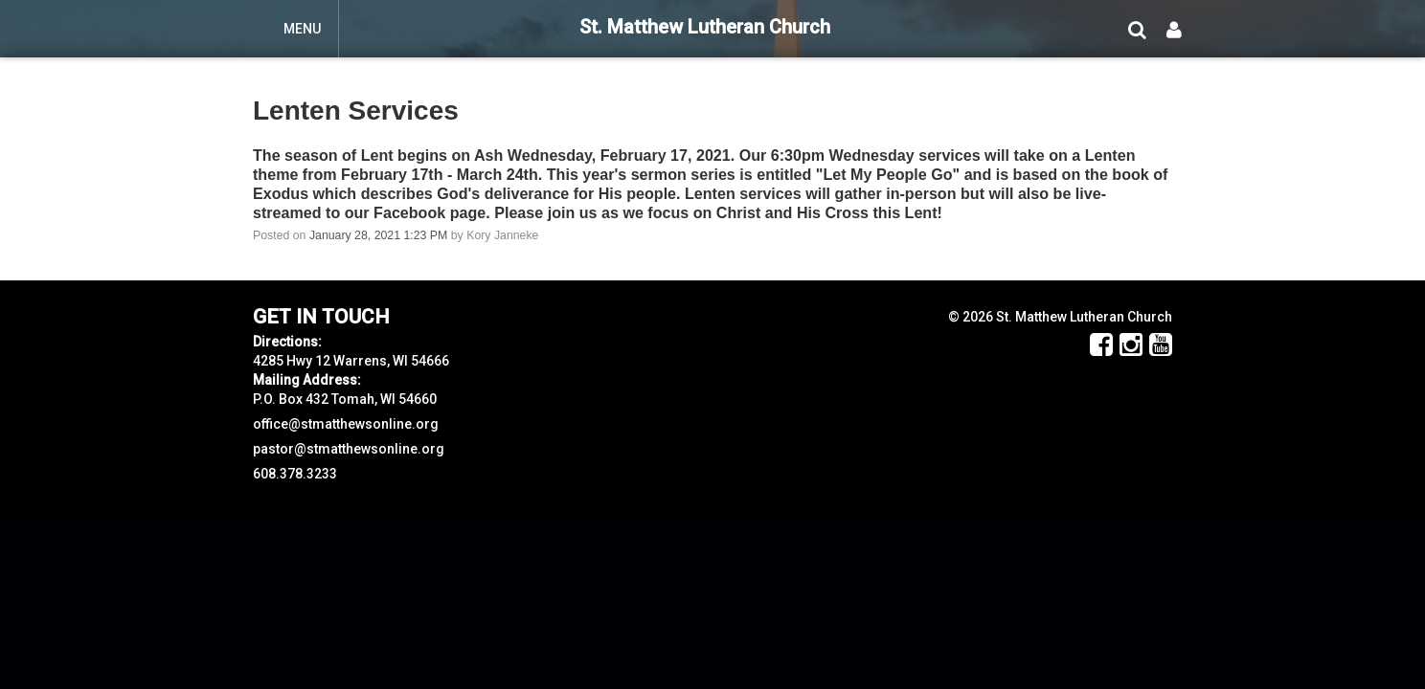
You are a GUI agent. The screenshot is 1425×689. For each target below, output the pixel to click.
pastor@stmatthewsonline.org (348, 448)
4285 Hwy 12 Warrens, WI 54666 (351, 360)
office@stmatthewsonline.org (346, 424)
